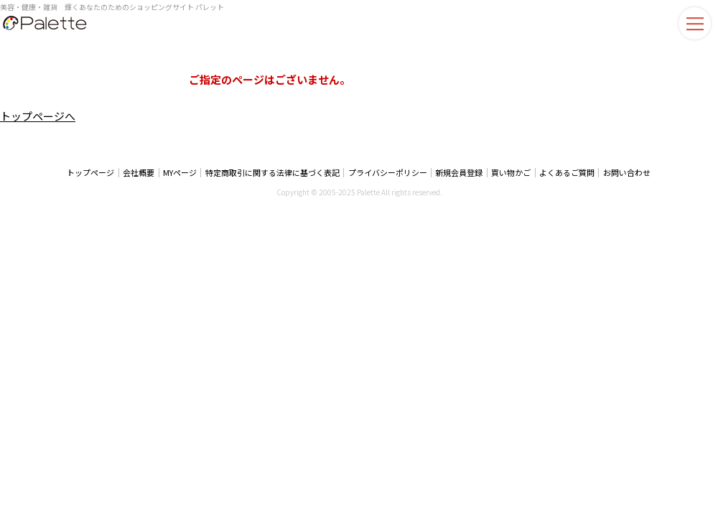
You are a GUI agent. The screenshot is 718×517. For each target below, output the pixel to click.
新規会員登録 (458, 173)
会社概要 (141, 173)
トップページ (93, 173)
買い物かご (510, 173)
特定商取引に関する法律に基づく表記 (273, 173)
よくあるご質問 (565, 173)
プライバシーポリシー (387, 173)
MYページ (181, 173)
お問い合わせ (624, 173)
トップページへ (37, 116)
